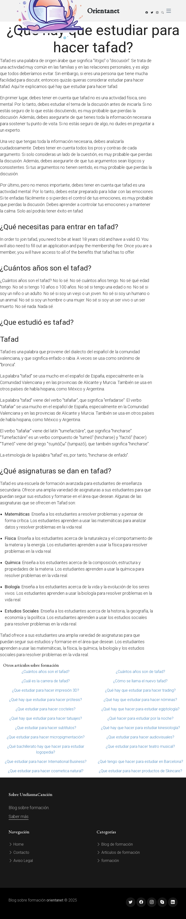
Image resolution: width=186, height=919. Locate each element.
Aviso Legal (21, 860)
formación (108, 860)
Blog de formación (115, 844)
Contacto (19, 852)
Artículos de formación (118, 852)
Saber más (19, 816)
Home (16, 844)
